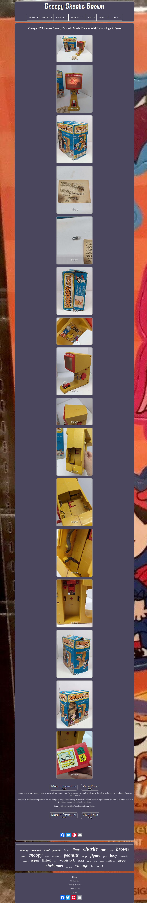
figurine (122, 860)
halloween (69, 867)
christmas (54, 865)
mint (47, 850)
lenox (67, 850)
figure (95, 855)
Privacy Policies (74, 885)
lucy (113, 855)
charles (35, 860)
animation (56, 856)
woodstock (67, 860)
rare (103, 849)
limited (46, 860)
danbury (24, 850)
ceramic (124, 856)
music (25, 861)
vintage (81, 865)
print (105, 856)
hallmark (97, 866)
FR (76, 892)
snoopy (35, 855)
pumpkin (57, 850)
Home (74, 877)
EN (72, 892)
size (111, 851)
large (84, 856)
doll (55, 861)
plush (81, 860)
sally (95, 861)
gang (102, 861)
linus (76, 850)
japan (23, 856)
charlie (90, 849)
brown (122, 849)
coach (47, 857)
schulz (111, 860)
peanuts (71, 855)
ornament (36, 850)
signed (89, 861)
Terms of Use (74, 888)
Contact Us (74, 881)
